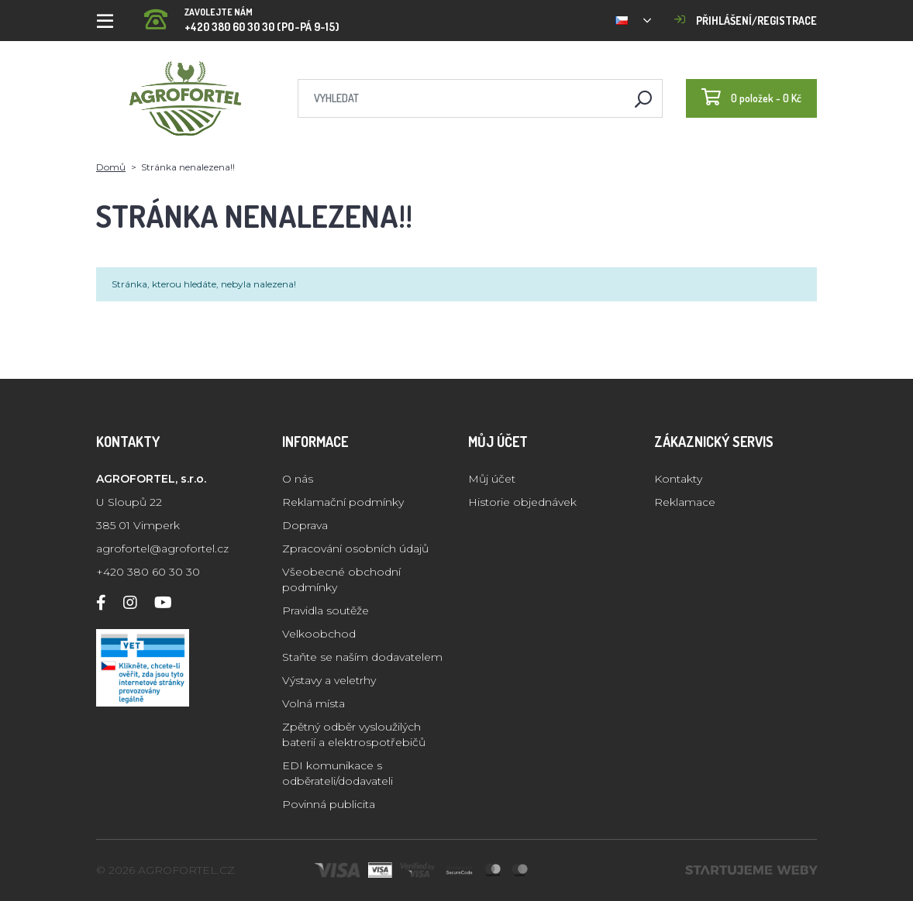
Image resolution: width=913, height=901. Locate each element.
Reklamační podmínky (343, 502)
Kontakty (678, 479)
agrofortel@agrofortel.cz (162, 548)
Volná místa (313, 703)
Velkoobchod (319, 634)
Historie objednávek (522, 502)
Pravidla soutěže (325, 610)
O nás (297, 479)
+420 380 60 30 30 (148, 572)
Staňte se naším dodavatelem (362, 657)
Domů (111, 167)
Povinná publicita (328, 804)
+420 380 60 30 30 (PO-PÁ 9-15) (241, 15)
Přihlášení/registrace (745, 20)
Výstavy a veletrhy (329, 680)
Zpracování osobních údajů (355, 548)
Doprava (305, 525)
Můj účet (491, 479)
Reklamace (684, 502)
